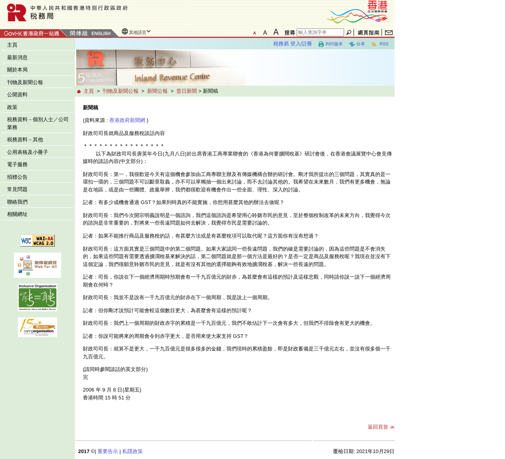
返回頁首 (378, 427)
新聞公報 (157, 91)
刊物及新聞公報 (25, 82)
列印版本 (330, 44)
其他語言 (137, 32)
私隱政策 (132, 451)
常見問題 (17, 189)
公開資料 (17, 94)
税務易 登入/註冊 (292, 44)
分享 (357, 44)
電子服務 (17, 164)
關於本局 (17, 70)
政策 (12, 107)
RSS (380, 44)
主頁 (12, 45)
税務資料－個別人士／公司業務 (38, 123)
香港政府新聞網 (127, 120)
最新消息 (17, 57)
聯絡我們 (17, 202)
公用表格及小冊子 (27, 152)
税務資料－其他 (25, 139)
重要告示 (107, 451)
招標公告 (17, 177)
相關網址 (17, 214)
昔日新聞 (186, 91)
